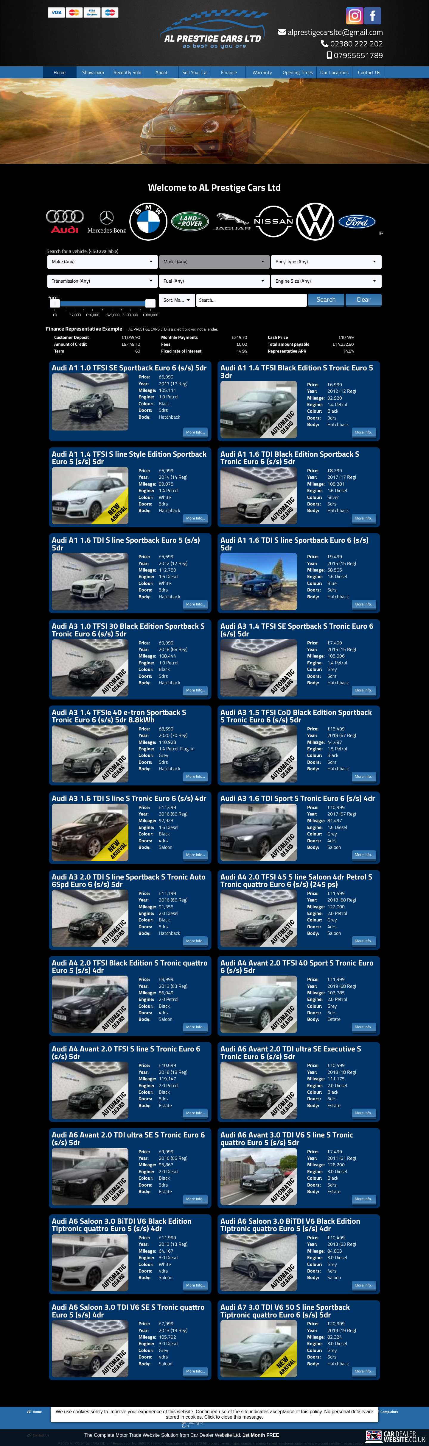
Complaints (386, 1411)
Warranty (262, 72)
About (162, 72)
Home (60, 72)
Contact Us (369, 72)
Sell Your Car (195, 72)
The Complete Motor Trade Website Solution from (181, 1438)
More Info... (195, 432)
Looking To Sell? (192, 1425)
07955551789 (358, 55)
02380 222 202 (356, 43)
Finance (229, 72)
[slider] (55, 303)
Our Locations (334, 72)
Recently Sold (127, 72)
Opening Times (298, 72)
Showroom (93, 72)
